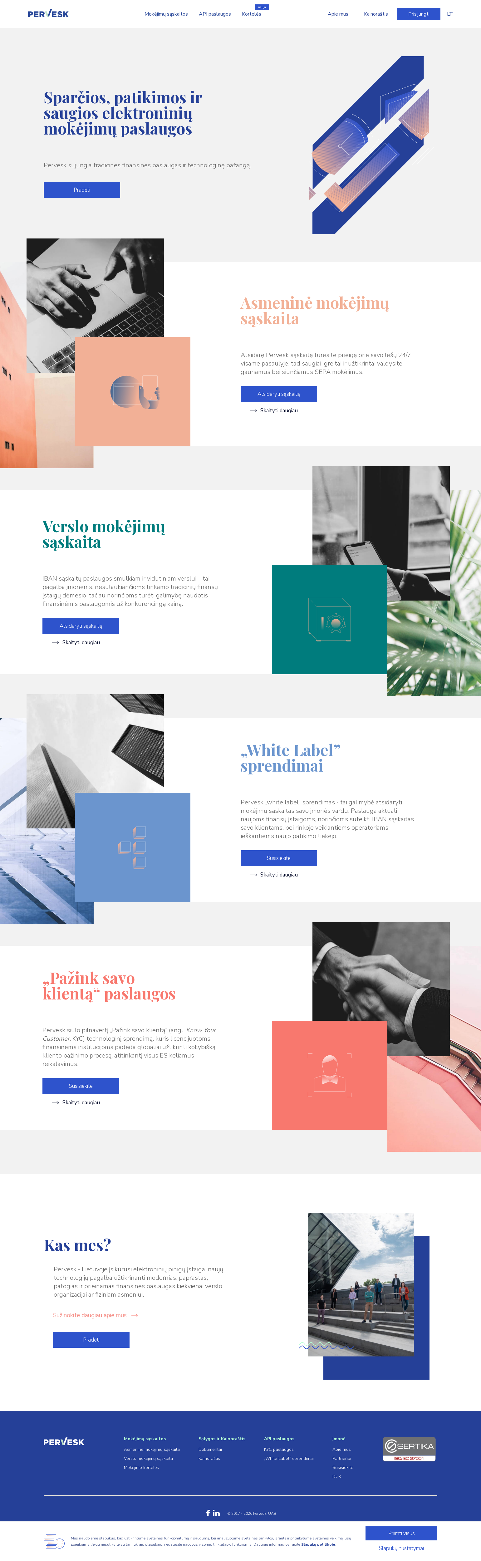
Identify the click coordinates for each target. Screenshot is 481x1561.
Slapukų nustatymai (401, 1548)
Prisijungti (418, 14)
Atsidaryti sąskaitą (279, 394)
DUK (336, 1477)
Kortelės (251, 14)
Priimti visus (401, 1533)
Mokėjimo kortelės (141, 1467)
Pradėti (82, 190)
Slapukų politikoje (318, 1544)
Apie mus (338, 14)
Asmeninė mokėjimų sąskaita (152, 1449)
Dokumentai (210, 1449)
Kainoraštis (376, 14)
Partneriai (341, 1458)
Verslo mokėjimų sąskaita (148, 1458)
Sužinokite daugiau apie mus (95, 1315)
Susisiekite (279, 858)
